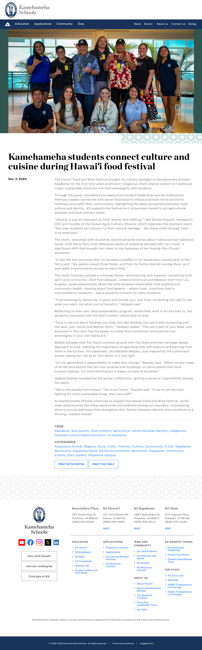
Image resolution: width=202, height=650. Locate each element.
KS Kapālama (83, 552)
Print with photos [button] (71, 464)
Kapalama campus (102, 455)
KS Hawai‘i (81, 547)
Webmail (173, 580)
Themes (124, 446)
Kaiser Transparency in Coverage (180, 593)
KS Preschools (83, 561)
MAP (106, 528)
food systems (101, 430)
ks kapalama (116, 435)
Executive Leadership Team (147, 603)
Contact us (178, 23)
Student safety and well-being (86, 571)
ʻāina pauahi (80, 430)
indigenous (178, 430)
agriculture (121, 430)
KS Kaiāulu (143, 563)
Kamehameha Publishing (176, 548)
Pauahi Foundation (179, 554)
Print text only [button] (103, 464)
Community (64, 23)
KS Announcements (114, 450)
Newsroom (139, 450)
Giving (192, 23)
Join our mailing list (39, 566)
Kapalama (156, 450)
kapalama (62, 430)
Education (22, 23)
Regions (90, 446)
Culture (137, 446)
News (137, 23)
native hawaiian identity (150, 430)
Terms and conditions (123, 643)
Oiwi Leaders (76, 455)
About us (162, 23)
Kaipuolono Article (68, 446)
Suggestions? (147, 643)
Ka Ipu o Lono (176, 575)
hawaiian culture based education (80, 435)
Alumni (148, 23)
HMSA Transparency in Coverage (180, 586)
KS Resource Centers (113, 565)
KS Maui (80, 556)
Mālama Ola (82, 565)
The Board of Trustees (144, 596)
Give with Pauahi (39, 556)
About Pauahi (145, 583)
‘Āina (80, 23)
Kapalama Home (85, 450)
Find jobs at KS (39, 576)
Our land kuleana (147, 551)
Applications (43, 23)
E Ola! (169, 446)
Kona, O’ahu (107, 446)
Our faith (142, 609)
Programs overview (117, 547)
